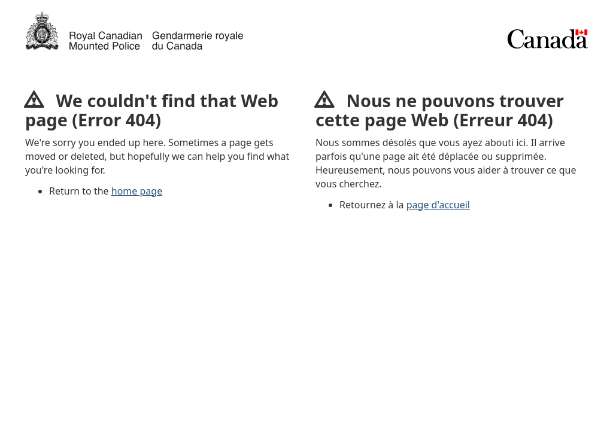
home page (136, 191)
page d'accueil (438, 204)
